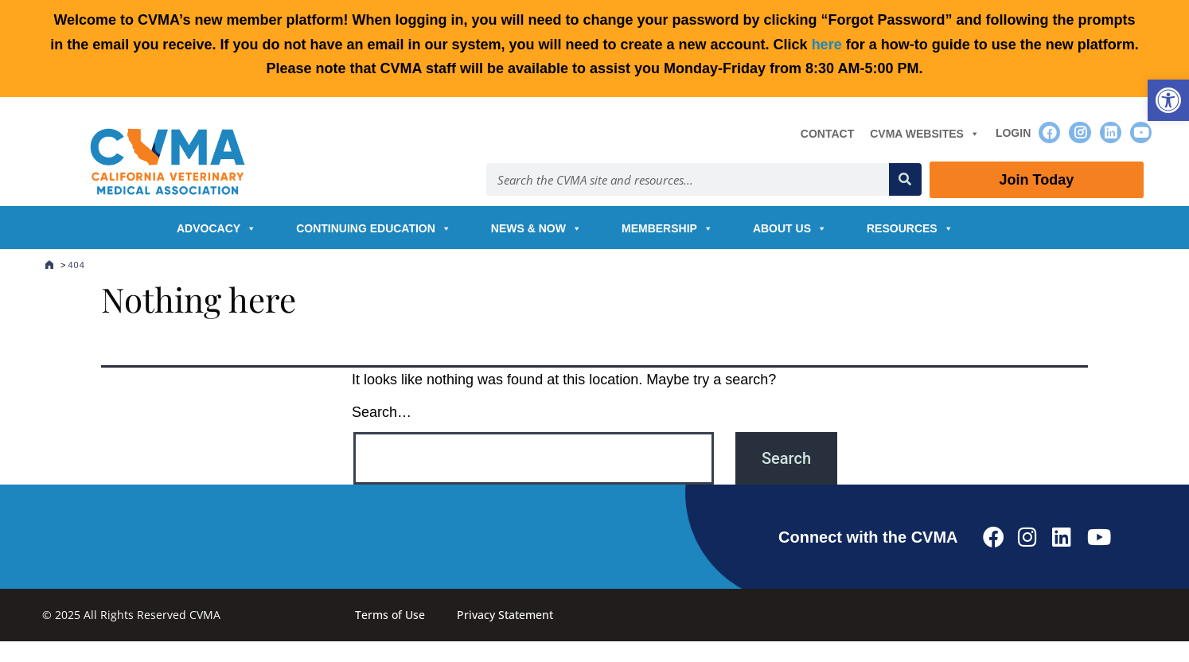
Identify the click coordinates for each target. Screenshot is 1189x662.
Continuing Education (373, 228)
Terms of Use (390, 614)
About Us (790, 228)
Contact (827, 133)
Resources (910, 228)
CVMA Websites (925, 134)
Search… (381, 412)
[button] (1168, 100)
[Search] (905, 179)
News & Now (536, 228)
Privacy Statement (505, 614)
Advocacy (216, 228)
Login (1013, 133)
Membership (667, 228)
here (827, 45)
